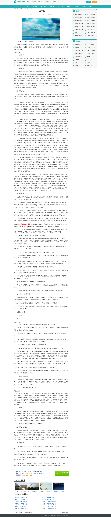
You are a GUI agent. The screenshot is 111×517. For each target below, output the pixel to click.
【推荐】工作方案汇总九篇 (49, 504)
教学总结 (43, 6)
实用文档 (54, 1)
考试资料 (89, 60)
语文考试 (18, 6)
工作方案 (32, 8)
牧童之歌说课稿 (91, 23)
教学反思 (60, 6)
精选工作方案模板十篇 (48, 499)
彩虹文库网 (52, 515)
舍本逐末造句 (78, 44)
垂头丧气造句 (78, 56)
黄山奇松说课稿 (91, 20)
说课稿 (76, 6)
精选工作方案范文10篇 (21, 497)
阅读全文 (45, 15)
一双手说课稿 (90, 29)
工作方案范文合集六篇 (21, 501)
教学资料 (40, 1)
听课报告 (69, 6)
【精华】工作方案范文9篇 (22, 499)
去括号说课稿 (78, 14)
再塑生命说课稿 (91, 17)
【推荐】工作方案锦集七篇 (49, 508)
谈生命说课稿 (78, 36)
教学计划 (52, 6)
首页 (28, 1)
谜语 (76, 63)
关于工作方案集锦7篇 (63, 512)
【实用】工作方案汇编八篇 (25, 512)
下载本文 (50, 15)
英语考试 (35, 6)
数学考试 (26, 6)
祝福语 (89, 63)
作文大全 (34, 1)
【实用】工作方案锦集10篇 (49, 501)
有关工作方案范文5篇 (20, 508)
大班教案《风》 (79, 47)
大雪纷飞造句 (90, 53)
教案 (90, 6)
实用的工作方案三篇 (20, 506)
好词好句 (47, 1)
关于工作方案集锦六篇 (48, 497)
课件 (83, 6)
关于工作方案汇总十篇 (21, 504)
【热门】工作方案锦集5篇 (49, 506)
